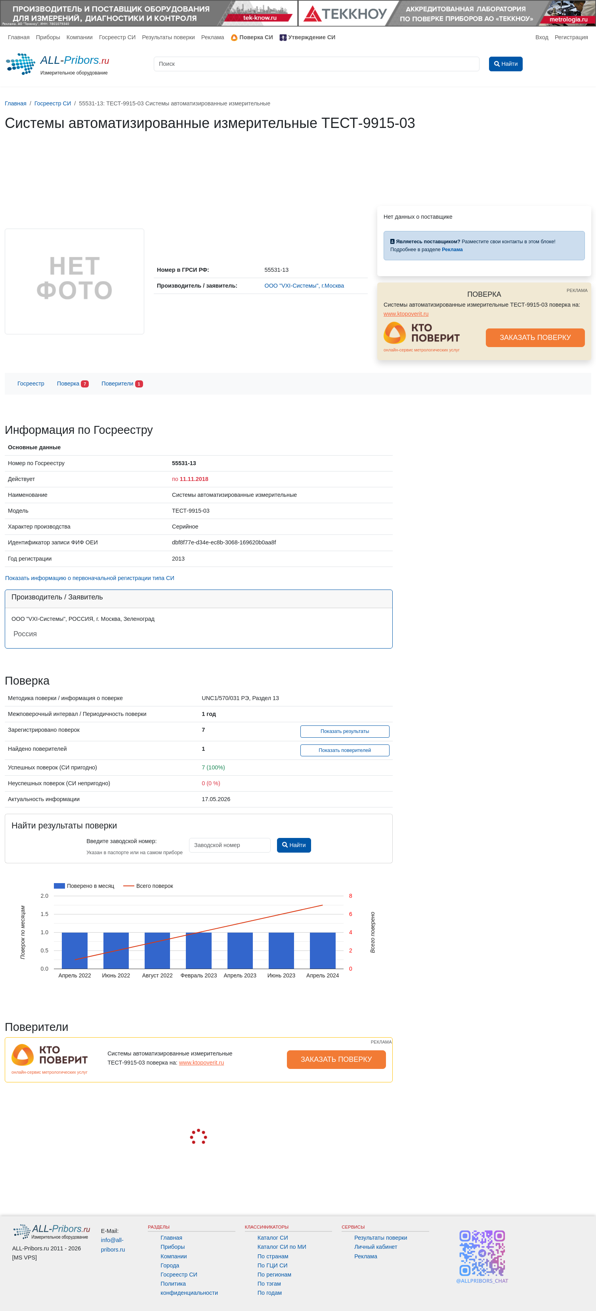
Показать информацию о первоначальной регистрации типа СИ (89, 578)
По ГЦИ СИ (273, 1265)
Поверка (73, 384)
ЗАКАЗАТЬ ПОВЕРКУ (535, 338)
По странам (273, 1256)
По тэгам (269, 1283)
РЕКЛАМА (577, 290)
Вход (541, 37)
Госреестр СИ (117, 37)
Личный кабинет (375, 1247)
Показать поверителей (345, 750)
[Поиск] (316, 64)
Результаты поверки (168, 37)
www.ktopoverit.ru (406, 314)
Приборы (48, 37)
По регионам (275, 1274)
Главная (19, 37)
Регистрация (571, 37)
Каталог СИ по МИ (282, 1247)
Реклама (212, 37)
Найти (294, 845)
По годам (270, 1293)
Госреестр (30, 383)
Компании (80, 37)
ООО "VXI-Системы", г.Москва (304, 285)
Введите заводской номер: (121, 841)
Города (169, 1265)
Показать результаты (345, 731)
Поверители (122, 384)
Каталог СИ (273, 1238)
